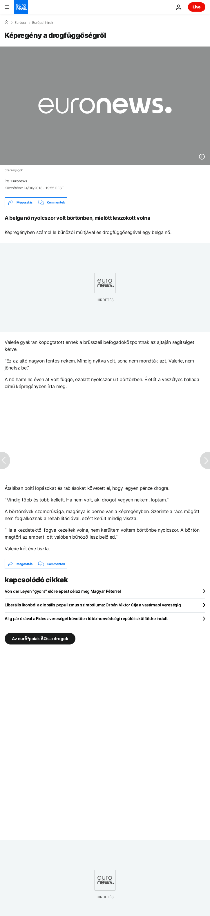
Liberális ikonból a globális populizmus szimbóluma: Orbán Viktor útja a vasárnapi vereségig (93, 604)
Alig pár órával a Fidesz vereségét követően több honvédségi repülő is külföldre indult (86, 618)
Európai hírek (42, 22)
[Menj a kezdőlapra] (21, 7)
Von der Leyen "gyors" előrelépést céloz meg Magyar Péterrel (63, 591)
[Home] (6, 22)
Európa (20, 22)
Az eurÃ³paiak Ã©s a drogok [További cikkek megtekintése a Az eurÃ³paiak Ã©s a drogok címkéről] (40, 638)
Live (197, 6)
